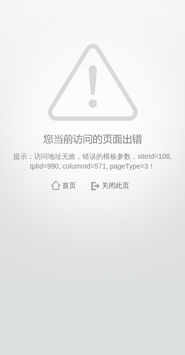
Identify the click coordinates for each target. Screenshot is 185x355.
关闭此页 (115, 185)
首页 (69, 185)
